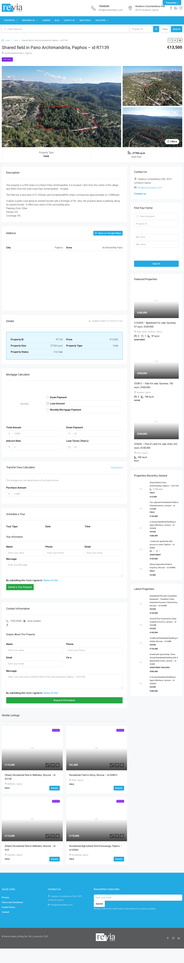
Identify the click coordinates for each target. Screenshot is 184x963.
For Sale (7, 59)
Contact (5, 912)
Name (9, 546)
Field (16, 40)
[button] (170, 40)
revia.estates (34, 621)
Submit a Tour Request (20, 587)
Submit (99, 903)
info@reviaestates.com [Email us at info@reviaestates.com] (150, 187)
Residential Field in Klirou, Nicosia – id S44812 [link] (93, 775)
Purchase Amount (16, 487)
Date (48, 526)
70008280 (104, 6)
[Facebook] (168, 938)
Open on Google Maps (108, 233)
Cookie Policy (8, 907)
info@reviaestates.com (111, 10)
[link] (32, 748)
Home (7, 40)
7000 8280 (15, 621)
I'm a (68, 657)
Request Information (64, 700)
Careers (46, 20)
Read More (117, 467)
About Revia (85, 20)
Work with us (28, 20)
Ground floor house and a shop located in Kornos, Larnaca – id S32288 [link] (163, 622)
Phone (49, 546)
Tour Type (12, 526)
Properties (9, 20)
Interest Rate (13, 441)
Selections (100, 20)
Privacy (5, 897)
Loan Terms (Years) (77, 441)
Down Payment (74, 427)
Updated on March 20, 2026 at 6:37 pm (106, 321)
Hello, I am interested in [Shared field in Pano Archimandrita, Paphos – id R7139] (64, 681)
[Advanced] (156, 29)
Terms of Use (50, 580)
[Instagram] (173, 938)
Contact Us (69, 20)
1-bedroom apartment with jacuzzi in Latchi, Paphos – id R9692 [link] (162, 544)
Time (87, 526)
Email (88, 546)
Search (176, 29)
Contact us (140, 193)
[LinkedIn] (179, 938)
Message (11, 559)
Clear (165, 29)
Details (54, 788)
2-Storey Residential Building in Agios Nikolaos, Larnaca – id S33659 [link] (163, 525)
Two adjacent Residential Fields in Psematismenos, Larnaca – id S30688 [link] (164, 505)
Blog (57, 20)
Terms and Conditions (12, 902)
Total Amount (13, 427)
